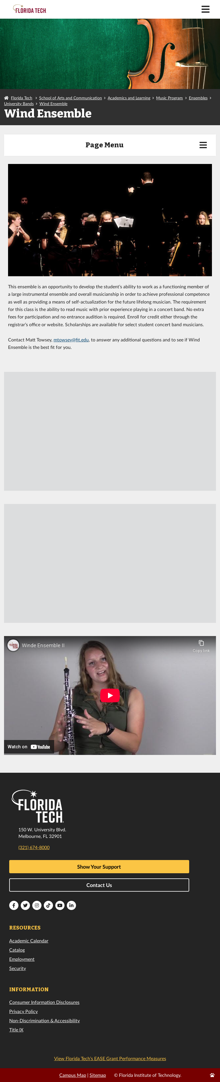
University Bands (19, 103)
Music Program (169, 97)
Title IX (16, 1029)
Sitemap (98, 1075)
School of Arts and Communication (70, 97)
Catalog (17, 949)
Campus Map (72, 1075)
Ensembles (198, 97)
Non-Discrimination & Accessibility (44, 1020)
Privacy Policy (23, 1011)
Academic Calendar (28, 940)
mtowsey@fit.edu (71, 339)
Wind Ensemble (53, 103)
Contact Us (99, 885)
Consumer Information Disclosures (44, 1002)
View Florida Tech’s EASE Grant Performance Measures (110, 1058)
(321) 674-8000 (34, 847)
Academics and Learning (129, 97)
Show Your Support (99, 866)
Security (17, 968)
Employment (22, 959)
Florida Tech (21, 97)
